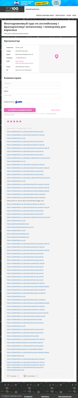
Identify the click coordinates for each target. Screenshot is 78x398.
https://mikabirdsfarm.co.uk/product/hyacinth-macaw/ (24, 319)
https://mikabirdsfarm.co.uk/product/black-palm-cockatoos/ (26, 194)
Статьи (68, 15)
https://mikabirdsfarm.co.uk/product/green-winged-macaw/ (26, 316)
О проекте (28, 396)
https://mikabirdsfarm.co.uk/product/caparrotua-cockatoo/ (26, 306)
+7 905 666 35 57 (20, 58)
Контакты (45, 396)
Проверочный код (9, 102)
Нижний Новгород (33, 9)
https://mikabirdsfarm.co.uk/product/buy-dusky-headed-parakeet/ (28, 191)
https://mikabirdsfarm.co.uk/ (16, 138)
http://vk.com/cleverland (23, 70)
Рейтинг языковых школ (45, 15)
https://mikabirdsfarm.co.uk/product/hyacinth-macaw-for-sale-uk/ (28, 148)
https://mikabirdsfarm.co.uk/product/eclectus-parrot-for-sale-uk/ (28, 313)
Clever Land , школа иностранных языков (16, 33)
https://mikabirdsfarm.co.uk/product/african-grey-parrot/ (25, 131)
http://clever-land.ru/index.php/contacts (24, 62)
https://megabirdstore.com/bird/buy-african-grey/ (23, 336)
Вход (74, 15)
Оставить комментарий (20, 110)
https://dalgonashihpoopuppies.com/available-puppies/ (25, 342)
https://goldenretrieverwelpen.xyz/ (18, 224)
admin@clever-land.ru (22, 67)
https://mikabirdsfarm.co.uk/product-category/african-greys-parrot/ (28, 158)
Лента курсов (60, 15)
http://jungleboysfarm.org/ (15, 356)
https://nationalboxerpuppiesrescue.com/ (20, 227)
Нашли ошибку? (55, 110)
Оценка (6, 91)
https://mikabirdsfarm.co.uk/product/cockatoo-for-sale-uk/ (26, 135)
